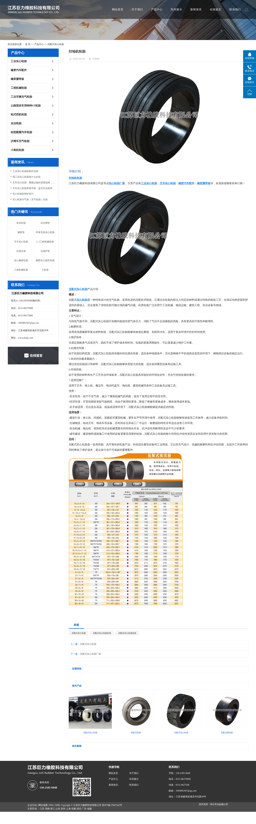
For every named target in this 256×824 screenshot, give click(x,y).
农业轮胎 (16, 123)
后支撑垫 (45, 223)
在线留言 (215, 9)
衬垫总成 (21, 251)
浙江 (52, 808)
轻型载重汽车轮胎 (21, 132)
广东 (84, 808)
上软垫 (45, 270)
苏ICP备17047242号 (112, 805)
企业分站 (32, 805)
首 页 (28, 44)
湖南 (47, 808)
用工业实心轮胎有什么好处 (27, 177)
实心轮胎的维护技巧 (23, 194)
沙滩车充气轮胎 (20, 141)
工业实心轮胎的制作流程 (25, 171)
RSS (51, 805)
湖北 (79, 808)
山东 (58, 808)
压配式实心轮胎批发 (127, 633)
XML (57, 805)
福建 (89, 808)
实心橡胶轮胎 (21, 260)
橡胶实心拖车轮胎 (45, 260)
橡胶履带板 (17, 79)
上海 (68, 808)
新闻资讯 (196, 9)
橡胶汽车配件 (19, 70)
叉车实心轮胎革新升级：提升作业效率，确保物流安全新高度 (34, 188)
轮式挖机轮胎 (19, 114)
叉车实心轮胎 (21, 241)
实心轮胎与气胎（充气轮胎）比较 (30, 199)
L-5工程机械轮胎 (45, 241)
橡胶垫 (21, 232)
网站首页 (117, 9)
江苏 (42, 808)
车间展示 (176, 9)
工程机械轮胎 (19, 87)
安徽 (73, 808)
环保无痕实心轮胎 (45, 232)
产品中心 (157, 9)
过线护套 (45, 251)
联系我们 (235, 9)
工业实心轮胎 (19, 61)
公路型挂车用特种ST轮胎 (26, 105)
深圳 (63, 808)
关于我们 (137, 9)
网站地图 (43, 805)
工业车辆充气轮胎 (21, 96)
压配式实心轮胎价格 (102, 633)
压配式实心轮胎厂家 (90, 654)
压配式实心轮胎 (55, 44)
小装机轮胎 (17, 150)
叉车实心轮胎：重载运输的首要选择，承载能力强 (34, 182)
